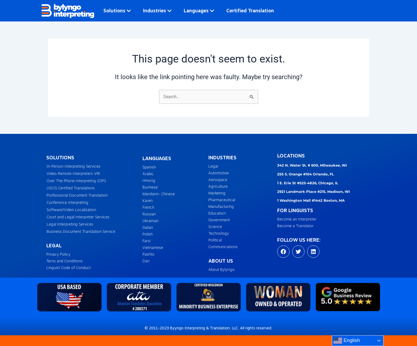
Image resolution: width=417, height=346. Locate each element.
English (346, 340)
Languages (199, 10)
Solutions (117, 10)
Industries (157, 10)
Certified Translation (250, 10)
